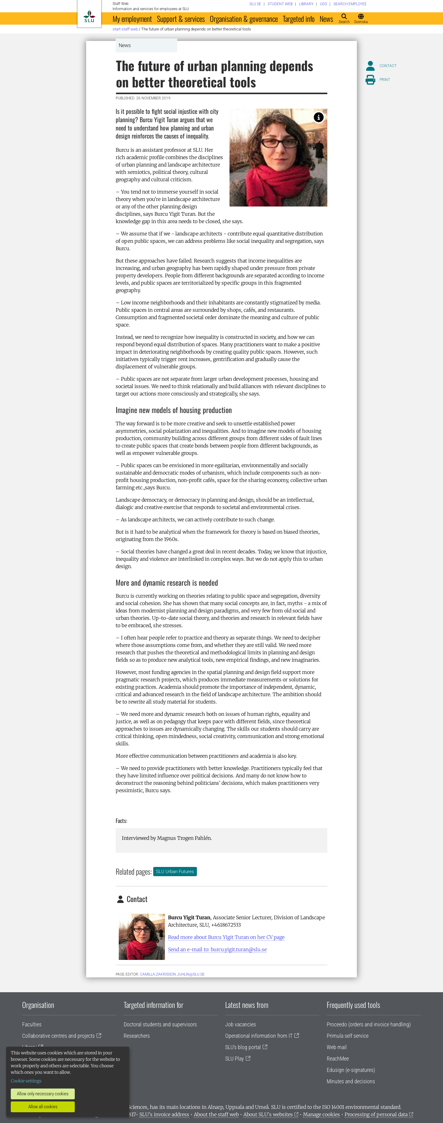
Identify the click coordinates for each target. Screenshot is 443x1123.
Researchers (137, 1036)
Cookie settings (26, 1081)
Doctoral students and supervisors (160, 1024)
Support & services (181, 18)
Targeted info (299, 18)
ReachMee (338, 1058)
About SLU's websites (268, 1114)
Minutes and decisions (351, 1081)
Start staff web (125, 29)
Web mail (337, 1047)
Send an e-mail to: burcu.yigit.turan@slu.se (217, 949)
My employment (132, 18)
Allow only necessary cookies (43, 1094)
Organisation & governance (244, 18)
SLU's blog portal (243, 1047)
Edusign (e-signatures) (351, 1070)
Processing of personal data (376, 1114)
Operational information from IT (259, 1036)
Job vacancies (240, 1024)
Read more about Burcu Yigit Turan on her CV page (226, 937)
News (326, 18)
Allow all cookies (43, 1106)
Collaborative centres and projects (58, 1036)
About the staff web (216, 1114)
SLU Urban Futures (175, 871)
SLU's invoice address (164, 1114)
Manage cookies (321, 1114)
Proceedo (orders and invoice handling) (369, 1024)
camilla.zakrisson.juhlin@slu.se (172, 974)
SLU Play (234, 1058)
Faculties (32, 1024)
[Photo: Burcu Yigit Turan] (319, 117)
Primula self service (348, 1036)
